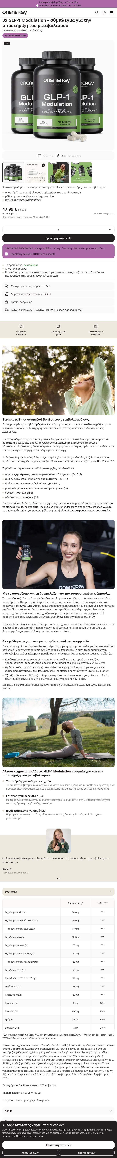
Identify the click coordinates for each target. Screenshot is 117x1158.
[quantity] (58, 229)
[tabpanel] (58, 996)
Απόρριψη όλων (30, 1152)
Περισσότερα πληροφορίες (29, 1136)
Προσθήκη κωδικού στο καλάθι (60, 5)
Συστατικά (11, 891)
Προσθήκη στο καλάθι (58, 238)
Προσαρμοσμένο (87, 1152)
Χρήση (9, 1110)
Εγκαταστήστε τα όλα (58, 1145)
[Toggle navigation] (111, 12)
